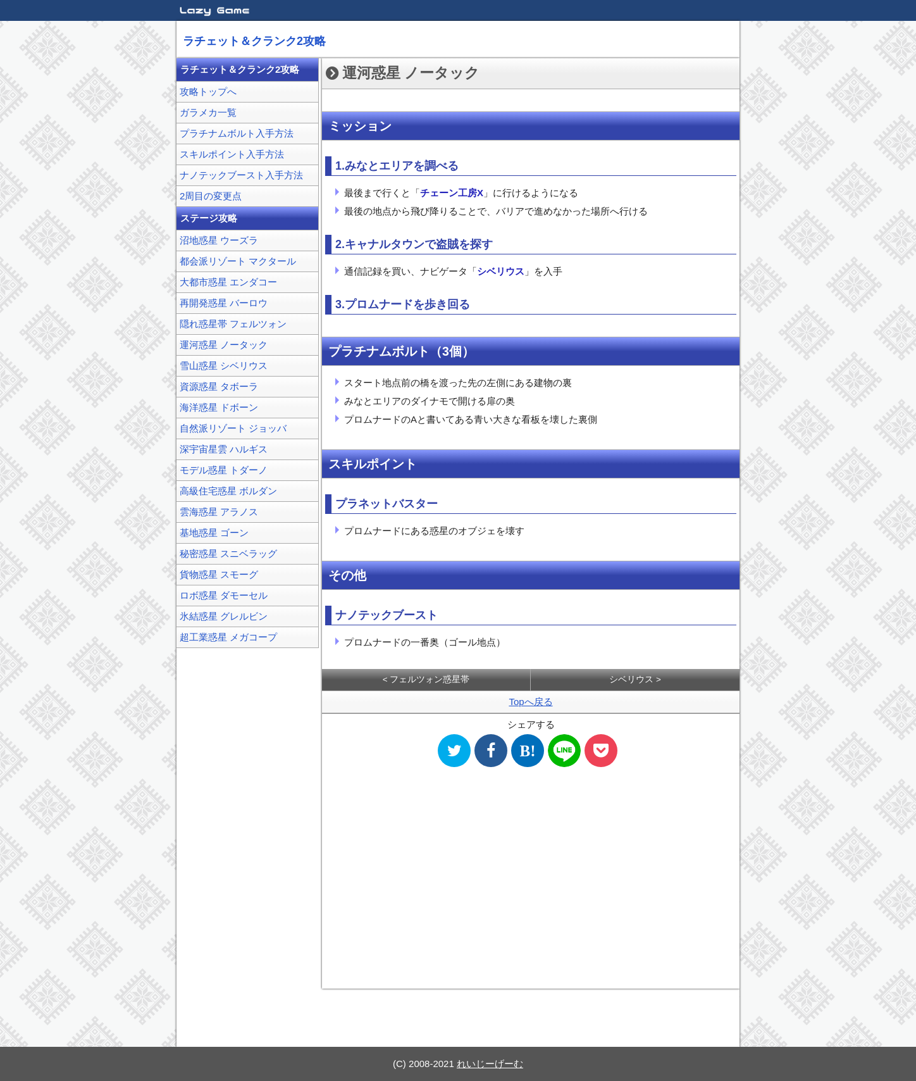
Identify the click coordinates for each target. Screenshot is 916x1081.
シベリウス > (635, 679)
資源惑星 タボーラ (219, 386)
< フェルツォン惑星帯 (426, 679)
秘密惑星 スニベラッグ (228, 553)
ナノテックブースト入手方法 (241, 175)
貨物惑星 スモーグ (219, 574)
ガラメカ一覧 (208, 112)
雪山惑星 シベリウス (224, 365)
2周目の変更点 (211, 196)
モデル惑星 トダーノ (224, 470)
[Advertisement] (531, 880)
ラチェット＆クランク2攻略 (254, 41)
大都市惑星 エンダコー (228, 282)
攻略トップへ (208, 91)
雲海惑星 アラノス (219, 511)
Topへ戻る (530, 701)
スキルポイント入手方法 (232, 154)
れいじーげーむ (490, 1063)
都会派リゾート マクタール (238, 261)
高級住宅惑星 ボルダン (228, 490)
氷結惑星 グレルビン (224, 616)
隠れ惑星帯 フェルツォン (233, 323)
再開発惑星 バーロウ (224, 302)
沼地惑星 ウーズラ (219, 240)
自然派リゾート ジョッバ (233, 428)
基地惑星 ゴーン (214, 532)
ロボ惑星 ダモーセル (224, 595)
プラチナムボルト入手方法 (237, 133)
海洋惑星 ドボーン (219, 407)
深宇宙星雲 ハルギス (224, 449)
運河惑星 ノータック (224, 344)
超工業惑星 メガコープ (228, 637)
